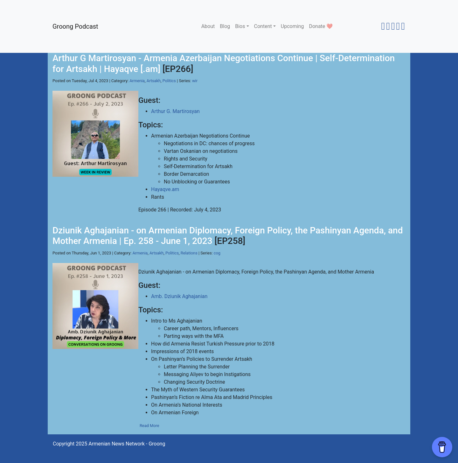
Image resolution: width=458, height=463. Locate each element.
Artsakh (154, 80)
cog (217, 253)
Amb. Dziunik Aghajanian (179, 296)
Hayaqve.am (165, 189)
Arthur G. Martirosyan (175, 111)
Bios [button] (240, 26)
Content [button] (263, 26)
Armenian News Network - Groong (126, 444)
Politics (169, 80)
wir (195, 80)
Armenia (137, 80)
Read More (149, 425)
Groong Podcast (75, 26)
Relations (189, 253)
